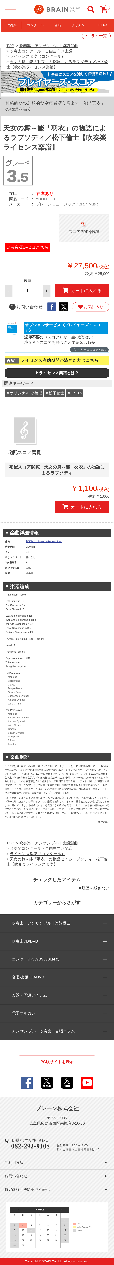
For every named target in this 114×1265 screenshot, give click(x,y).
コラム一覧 (97, 36)
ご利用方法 (14, 1163)
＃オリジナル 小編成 (24, 393)
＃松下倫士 (54, 393)
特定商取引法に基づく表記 (27, 1189)
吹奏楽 (12, 25)
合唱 (57, 25)
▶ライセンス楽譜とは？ (57, 373)
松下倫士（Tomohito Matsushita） (44, 541)
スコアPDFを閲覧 (84, 231)
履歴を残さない (95, 888)
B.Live (102, 25)
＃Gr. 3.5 (74, 393)
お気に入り (91, 307)
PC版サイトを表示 (57, 1062)
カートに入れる (82, 290)
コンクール (35, 25)
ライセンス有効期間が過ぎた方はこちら (60, 360)
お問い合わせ (26, 307)
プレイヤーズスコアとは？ (89, 349)
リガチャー (79, 25)
